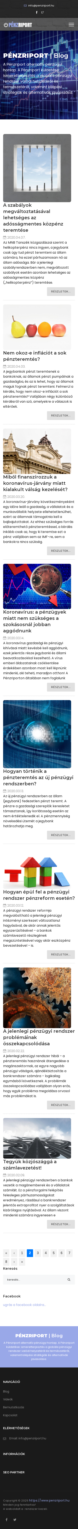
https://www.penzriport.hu (49, 1500)
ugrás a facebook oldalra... (24, 1304)
